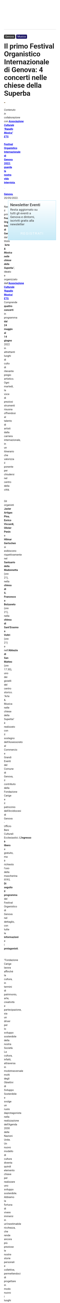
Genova (9, 36)
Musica (21, 36)
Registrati (32, 233)
